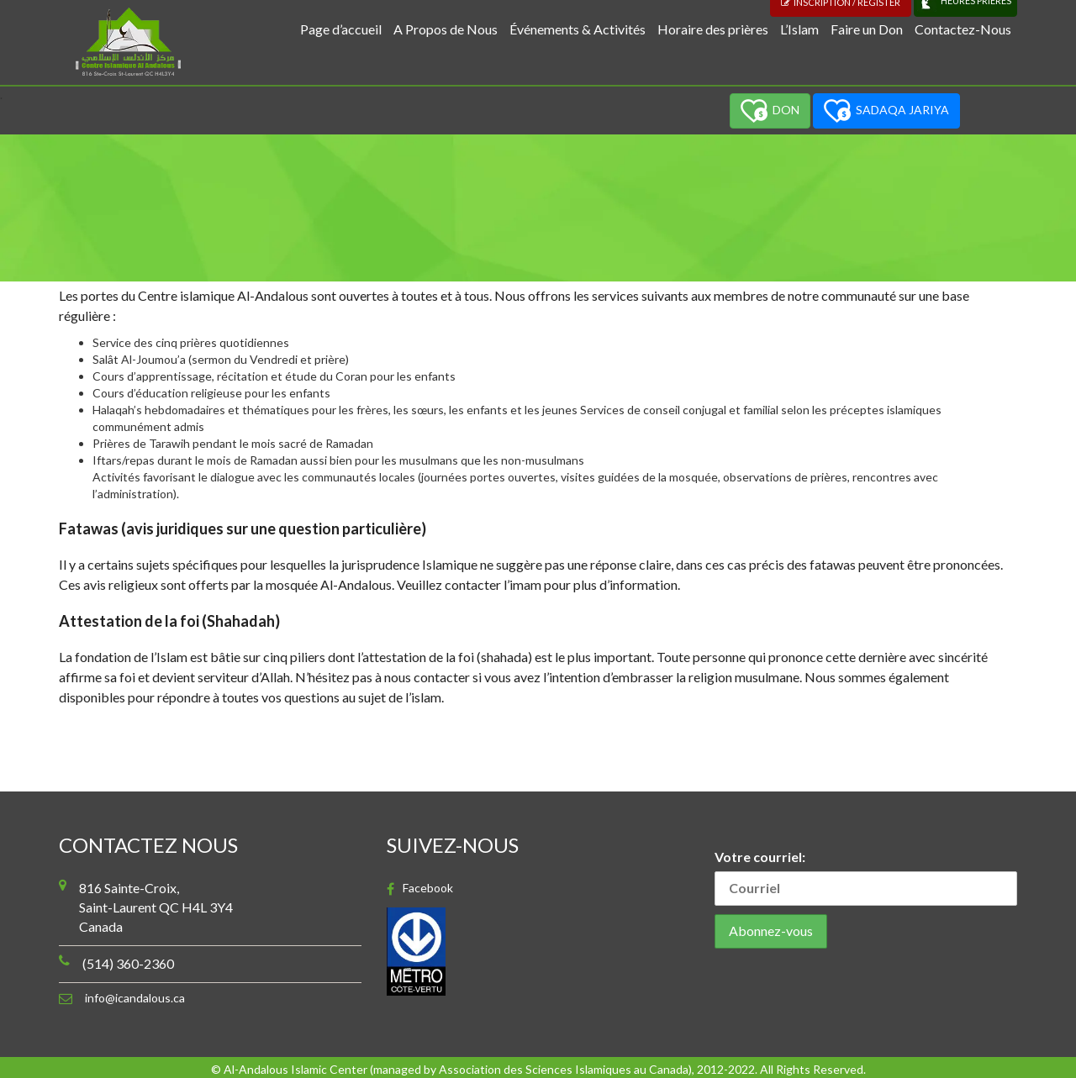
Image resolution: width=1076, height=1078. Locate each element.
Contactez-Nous (963, 29)
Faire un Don (867, 29)
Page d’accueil (341, 29)
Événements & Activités (577, 29)
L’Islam (799, 29)
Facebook (428, 888)
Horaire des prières (712, 29)
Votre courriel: (866, 877)
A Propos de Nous (445, 29)
